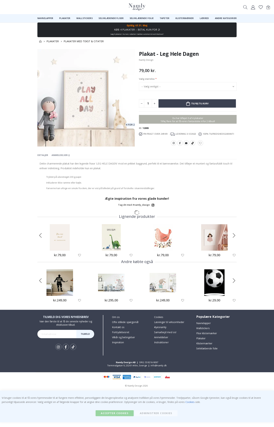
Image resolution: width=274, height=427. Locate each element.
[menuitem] (45, 18)
